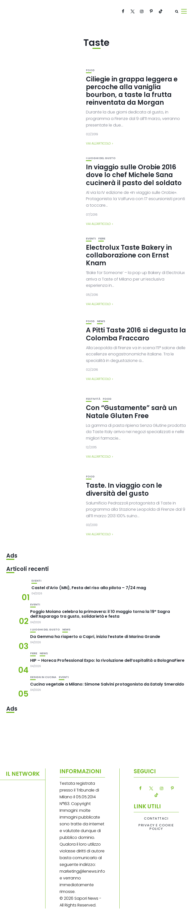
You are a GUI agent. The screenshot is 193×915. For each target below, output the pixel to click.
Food (90, 70)
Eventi (91, 238)
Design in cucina (43, 677)
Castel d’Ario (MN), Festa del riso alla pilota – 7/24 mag (88, 588)
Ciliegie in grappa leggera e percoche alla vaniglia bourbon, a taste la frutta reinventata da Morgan (132, 91)
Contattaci (156, 818)
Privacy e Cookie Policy (156, 827)
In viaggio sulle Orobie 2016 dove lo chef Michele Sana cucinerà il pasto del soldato (134, 175)
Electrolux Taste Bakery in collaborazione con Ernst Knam (129, 255)
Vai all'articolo (98, 143)
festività (93, 399)
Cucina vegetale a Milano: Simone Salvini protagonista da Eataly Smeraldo (107, 684)
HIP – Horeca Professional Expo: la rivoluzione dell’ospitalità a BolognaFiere (107, 660)
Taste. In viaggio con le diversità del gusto (124, 489)
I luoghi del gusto (101, 158)
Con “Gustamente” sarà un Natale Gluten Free (131, 411)
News (101, 321)
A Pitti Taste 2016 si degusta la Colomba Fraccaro (136, 334)
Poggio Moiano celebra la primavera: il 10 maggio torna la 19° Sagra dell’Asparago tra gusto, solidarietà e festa (100, 614)
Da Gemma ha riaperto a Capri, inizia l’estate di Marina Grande (95, 636)
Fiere (101, 238)
